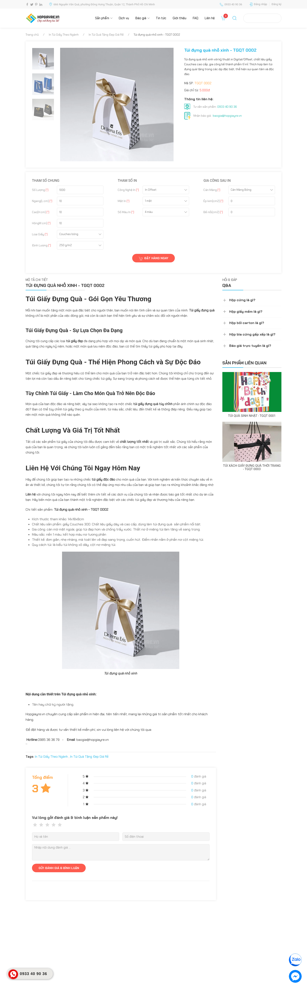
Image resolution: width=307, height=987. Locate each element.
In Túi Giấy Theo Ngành (64, 34)
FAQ (195, 18)
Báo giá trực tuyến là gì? (250, 345)
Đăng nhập (260, 4)
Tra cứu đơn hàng (262, 18)
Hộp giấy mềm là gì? (245, 311)
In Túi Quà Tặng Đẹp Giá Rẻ (106, 34)
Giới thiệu (179, 18)
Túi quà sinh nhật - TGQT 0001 (252, 416)
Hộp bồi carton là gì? (246, 323)
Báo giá (140, 18)
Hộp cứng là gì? (242, 300)
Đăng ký (276, 4)
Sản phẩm (102, 18)
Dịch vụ (124, 18)
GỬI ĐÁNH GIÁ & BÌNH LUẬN (59, 868)
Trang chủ (32, 34)
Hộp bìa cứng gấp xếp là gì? (252, 334)
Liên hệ (210, 18)
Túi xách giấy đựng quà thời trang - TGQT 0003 (252, 467)
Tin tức (161, 18)
